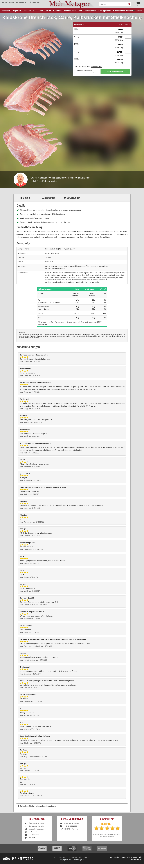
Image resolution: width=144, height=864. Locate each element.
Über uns (34, 2)
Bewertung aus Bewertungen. (107, 834)
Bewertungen (72, 197)
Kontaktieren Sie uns (69, 823)
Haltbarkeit (31, 832)
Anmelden (21, 2)
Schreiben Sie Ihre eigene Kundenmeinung (37, 806)
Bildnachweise (84, 857)
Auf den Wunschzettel (84, 71)
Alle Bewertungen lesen (107, 836)
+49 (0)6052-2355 (68, 826)
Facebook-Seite (32, 835)
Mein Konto (8, 2)
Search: (98, 3)
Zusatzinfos (48, 197)
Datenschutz (73, 857)
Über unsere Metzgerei (34, 823)
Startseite (6, 11)
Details (25, 197)
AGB (55, 857)
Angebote (17, 11)
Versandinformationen (34, 829)
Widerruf (30, 838)
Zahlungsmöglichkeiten (35, 826)
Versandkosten (96, 67)
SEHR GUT (107, 824)
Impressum (63, 857)
